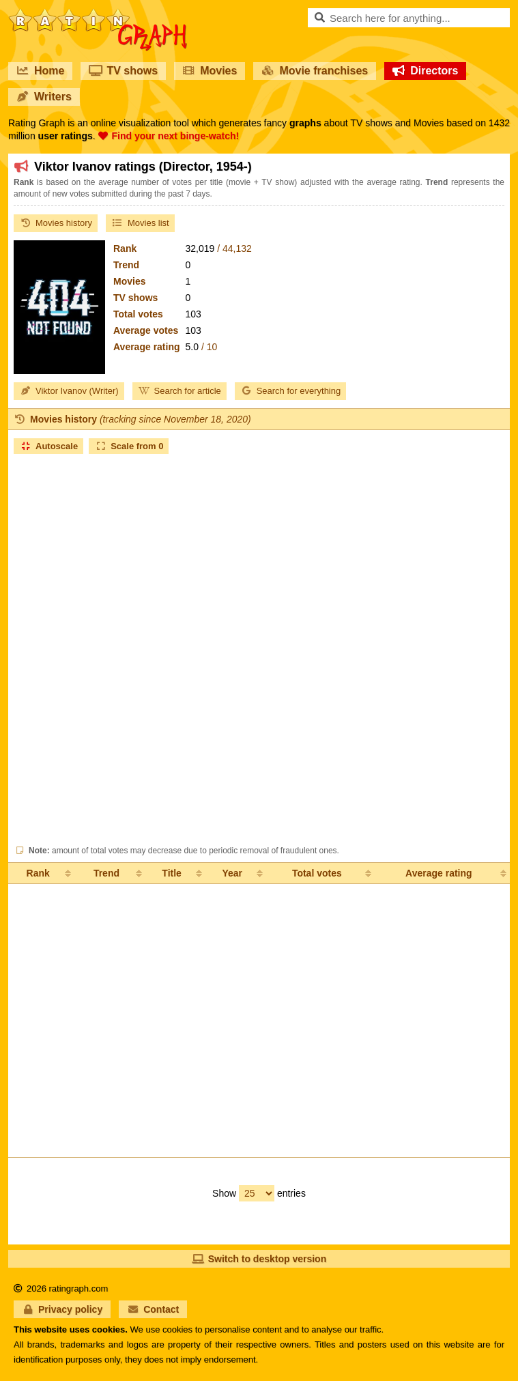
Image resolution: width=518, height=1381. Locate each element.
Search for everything (290, 391)
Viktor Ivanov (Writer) (69, 391)
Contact (153, 1309)
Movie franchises (314, 70)
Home (40, 70)
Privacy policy (62, 1309)
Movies (209, 70)
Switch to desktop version (259, 1258)
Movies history (55, 223)
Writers (44, 96)
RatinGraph (97, 13)
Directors (425, 70)
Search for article (179, 391)
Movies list (140, 223)
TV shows (123, 70)
